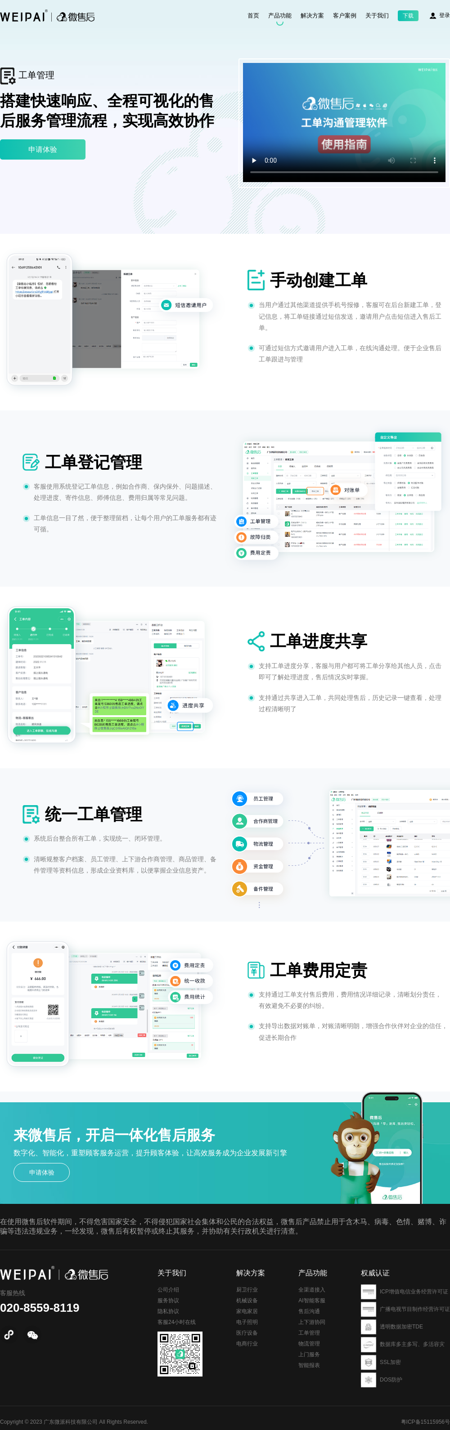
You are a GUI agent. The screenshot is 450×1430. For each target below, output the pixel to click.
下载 (408, 16)
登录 (444, 15)
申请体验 (42, 149)
